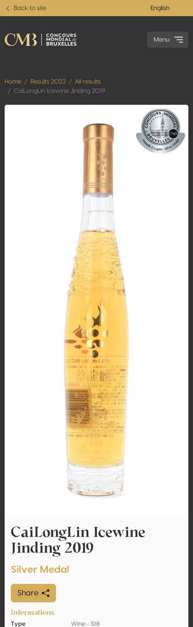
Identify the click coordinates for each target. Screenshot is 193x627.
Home (13, 82)
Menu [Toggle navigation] (169, 40)
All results (88, 82)
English (160, 8)
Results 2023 (48, 82)
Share (33, 593)
